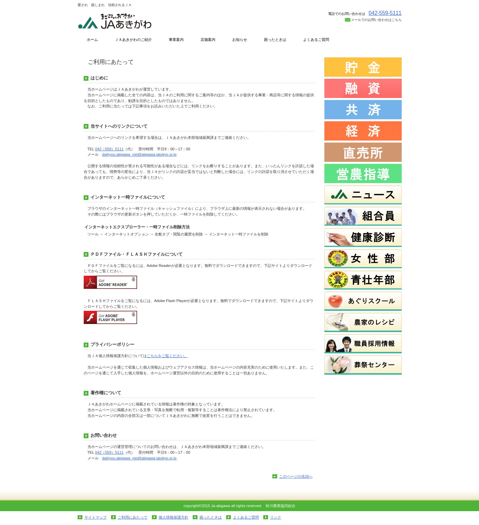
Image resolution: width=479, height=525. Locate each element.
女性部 (363, 258)
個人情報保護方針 (173, 517)
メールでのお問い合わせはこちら (376, 20)
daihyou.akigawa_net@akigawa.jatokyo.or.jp (139, 154)
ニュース (363, 194)
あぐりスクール (363, 301)
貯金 (363, 67)
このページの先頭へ (296, 476)
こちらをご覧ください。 (167, 356)
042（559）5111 (109, 149)
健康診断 (363, 237)
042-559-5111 (385, 13)
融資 (363, 88)
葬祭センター (363, 365)
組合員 (363, 216)
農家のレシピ (363, 322)
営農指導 (363, 173)
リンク (275, 517)
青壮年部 (363, 280)
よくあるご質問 (246, 517)
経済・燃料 (363, 131)
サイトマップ (95, 517)
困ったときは (210, 517)
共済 (363, 109)
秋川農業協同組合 (145, 20)
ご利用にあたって (133, 517)
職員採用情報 (363, 343)
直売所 (363, 152)
